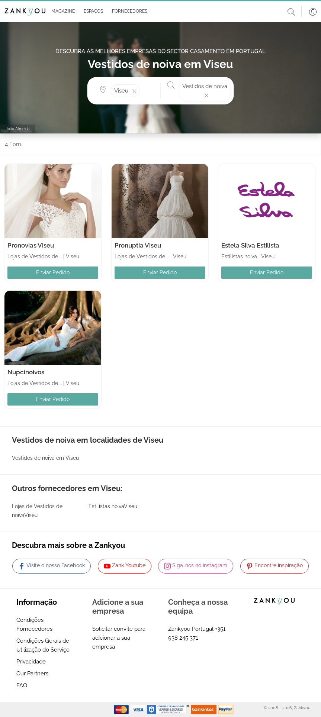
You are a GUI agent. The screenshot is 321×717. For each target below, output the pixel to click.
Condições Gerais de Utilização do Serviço (43, 645)
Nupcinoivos (25, 372)
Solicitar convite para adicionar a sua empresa (118, 638)
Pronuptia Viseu (138, 245)
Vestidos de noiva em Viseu (45, 458)
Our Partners (32, 673)
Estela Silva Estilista (250, 245)
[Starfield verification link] (169, 709)
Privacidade (31, 661)
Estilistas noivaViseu (113, 506)
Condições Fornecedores (34, 624)
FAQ (21, 685)
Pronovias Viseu (30, 245)
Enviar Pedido (53, 272)
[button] (61, 11)
